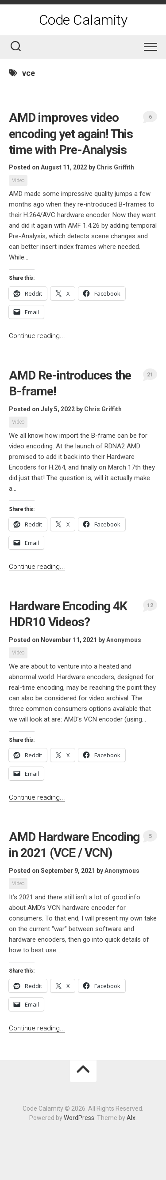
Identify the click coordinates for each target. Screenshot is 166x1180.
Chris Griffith (115, 167)
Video (18, 180)
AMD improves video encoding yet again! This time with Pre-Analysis (71, 133)
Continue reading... (37, 336)
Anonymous (123, 639)
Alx (131, 1117)
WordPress (79, 1117)
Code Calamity (83, 19)
